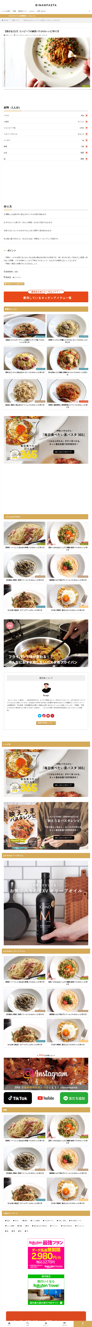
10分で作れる (19, 35)
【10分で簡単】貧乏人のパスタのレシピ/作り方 (67, 610)
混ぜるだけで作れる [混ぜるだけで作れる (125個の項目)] (40, 1226)
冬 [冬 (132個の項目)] (27, 1231)
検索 (27, 1324)
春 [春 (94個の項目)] (7, 1231)
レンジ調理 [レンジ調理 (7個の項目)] (10, 1226)
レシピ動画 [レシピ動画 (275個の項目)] (36, 1221)
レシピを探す (6, 11)
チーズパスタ (83, 606)
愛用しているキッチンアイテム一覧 (47, 296)
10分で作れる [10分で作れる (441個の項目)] (67, 1226)
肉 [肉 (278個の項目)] (28, 1226)
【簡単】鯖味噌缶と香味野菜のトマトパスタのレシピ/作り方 (68, 406)
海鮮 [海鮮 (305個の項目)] (20, 1226)
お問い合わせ (41, 11)
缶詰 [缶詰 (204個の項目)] (8, 1221)
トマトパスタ (83, 401)
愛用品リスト (22, 11)
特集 (14, 11)
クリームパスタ (40, 401)
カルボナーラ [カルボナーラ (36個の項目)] (49, 1221)
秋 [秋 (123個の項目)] (20, 1231)
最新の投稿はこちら (45, 723)
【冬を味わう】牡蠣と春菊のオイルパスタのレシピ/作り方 (68, 373)
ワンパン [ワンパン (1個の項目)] (55, 1226)
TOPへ (83, 1324)
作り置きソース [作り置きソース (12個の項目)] (76, 1221)
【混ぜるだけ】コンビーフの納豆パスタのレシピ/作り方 (41, 20)
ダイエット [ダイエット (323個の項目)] (80, 1226)
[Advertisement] (46, 180)
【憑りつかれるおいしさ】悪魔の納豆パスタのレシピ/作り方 (68, 548)
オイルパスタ (40, 336)
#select (31, 11)
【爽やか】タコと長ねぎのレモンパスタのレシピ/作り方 (24, 372)
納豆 (40, 35)
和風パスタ (15, 20)
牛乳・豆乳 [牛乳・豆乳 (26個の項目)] (62, 1221)
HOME (6, 20)
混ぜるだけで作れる (31, 35)
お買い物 (64, 1324)
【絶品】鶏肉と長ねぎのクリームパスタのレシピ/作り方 (24, 405)
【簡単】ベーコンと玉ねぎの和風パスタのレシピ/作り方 (24, 547)
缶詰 (43, 35)
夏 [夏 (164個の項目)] (14, 1231)
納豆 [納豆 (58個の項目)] (25, 1221)
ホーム (9, 1324)
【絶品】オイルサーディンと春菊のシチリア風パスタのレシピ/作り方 (24, 341)
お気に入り (46, 1324)
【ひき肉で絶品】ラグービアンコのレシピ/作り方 (24, 610)
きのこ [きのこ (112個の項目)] (17, 1221)
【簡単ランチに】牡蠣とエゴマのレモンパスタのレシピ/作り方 (68, 341)
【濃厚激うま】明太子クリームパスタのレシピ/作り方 (67, 580)
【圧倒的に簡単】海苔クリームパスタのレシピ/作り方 (24, 580)
